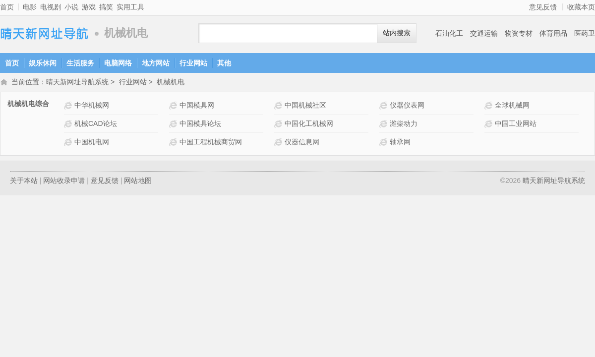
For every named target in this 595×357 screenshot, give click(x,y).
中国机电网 (91, 143)
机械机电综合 (28, 105)
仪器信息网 (302, 143)
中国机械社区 (305, 106)
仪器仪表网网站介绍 (384, 106)
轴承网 (400, 143)
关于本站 (24, 181)
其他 (224, 63)
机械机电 (170, 83)
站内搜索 (397, 33)
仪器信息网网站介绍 (279, 143)
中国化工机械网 (309, 124)
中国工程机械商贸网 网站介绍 (174, 143)
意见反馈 (543, 7)
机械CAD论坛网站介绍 (69, 125)
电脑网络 (118, 63)
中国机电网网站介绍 (69, 143)
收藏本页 (581, 7)
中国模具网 (196, 106)
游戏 (89, 7)
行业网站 (193, 63)
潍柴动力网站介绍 (384, 125)
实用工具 (130, 7)
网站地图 (138, 181)
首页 (7, 7)
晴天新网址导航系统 (44, 33)
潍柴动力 (403, 124)
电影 (30, 7)
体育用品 (553, 33)
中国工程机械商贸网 (210, 143)
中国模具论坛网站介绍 (174, 125)
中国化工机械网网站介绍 (279, 125)
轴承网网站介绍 (384, 143)
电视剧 (50, 7)
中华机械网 (91, 106)
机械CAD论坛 (95, 124)
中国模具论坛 (200, 124)
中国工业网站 (515, 124)
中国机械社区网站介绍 (279, 106)
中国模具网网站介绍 (174, 106)
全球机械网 (512, 106)
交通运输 (484, 33)
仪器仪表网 (407, 106)
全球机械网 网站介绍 (489, 106)
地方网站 (156, 63)
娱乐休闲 (43, 63)
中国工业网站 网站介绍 (489, 125)
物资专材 (519, 33)
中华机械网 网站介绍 (69, 106)
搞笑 (106, 7)
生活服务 (80, 63)
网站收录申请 (64, 181)
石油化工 (449, 33)
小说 (71, 7)
